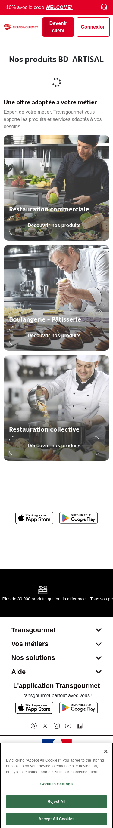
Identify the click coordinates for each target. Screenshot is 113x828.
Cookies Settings (56, 786)
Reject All (56, 803)
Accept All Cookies (57, 820)
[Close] (105, 753)
